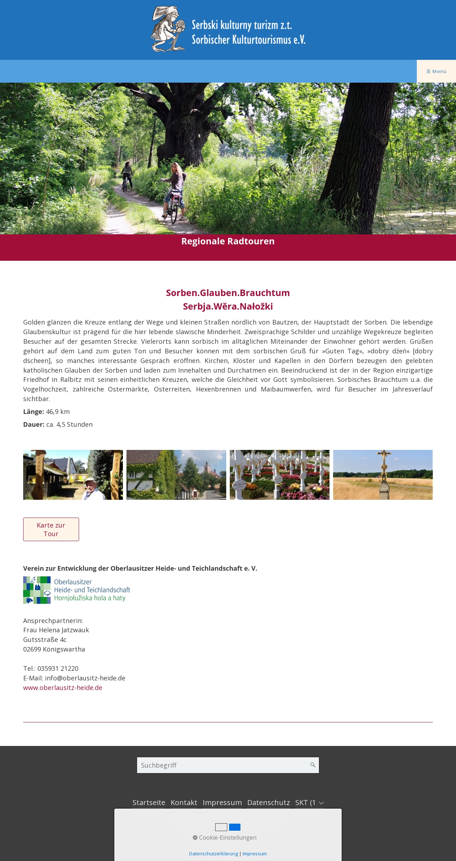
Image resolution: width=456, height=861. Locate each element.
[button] (51, 529)
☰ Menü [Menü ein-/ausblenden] (436, 71)
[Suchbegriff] (228, 765)
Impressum (222, 802)
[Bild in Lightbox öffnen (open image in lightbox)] (73, 475)
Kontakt (184, 802)
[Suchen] (313, 765)
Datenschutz (268, 802)
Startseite (149, 802)
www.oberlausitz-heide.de (62, 687)
